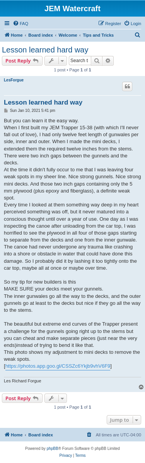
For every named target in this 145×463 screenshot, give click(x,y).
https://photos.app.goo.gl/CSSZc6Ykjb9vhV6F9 (58, 366)
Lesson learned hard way (45, 50)
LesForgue (14, 80)
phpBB (52, 448)
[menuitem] (20, 23)
